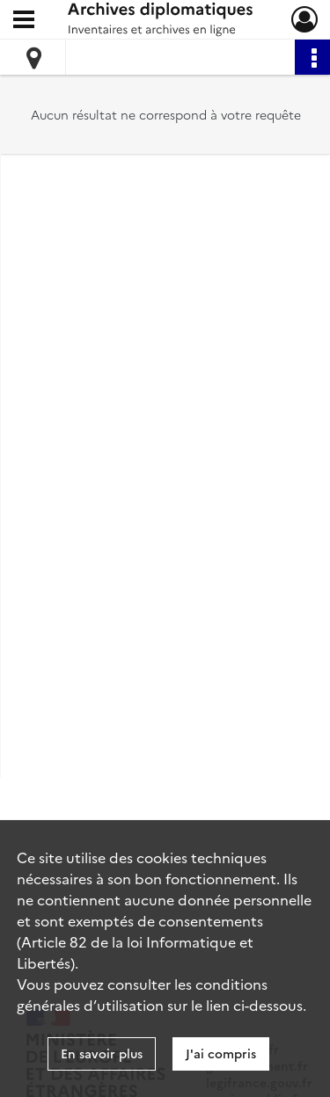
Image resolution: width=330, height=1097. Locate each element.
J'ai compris (221, 1053)
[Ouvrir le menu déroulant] (23, 21)
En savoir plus (102, 1053)
